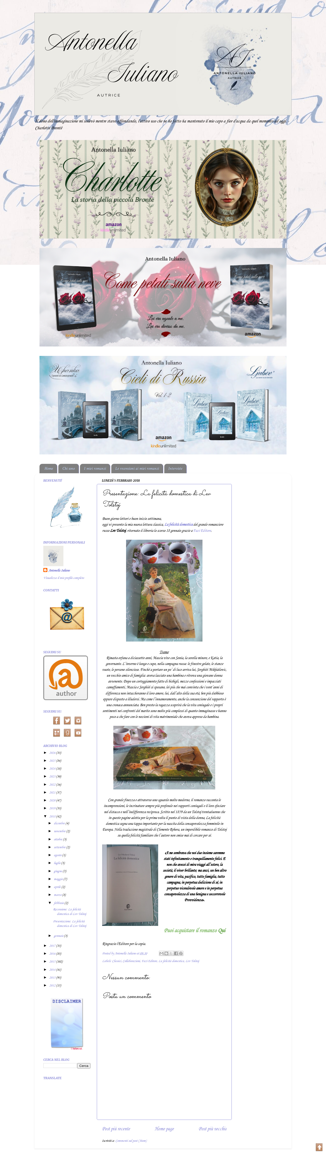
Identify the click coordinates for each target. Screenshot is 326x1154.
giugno (58, 871)
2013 (52, 978)
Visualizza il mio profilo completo (63, 578)
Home (49, 468)
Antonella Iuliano (59, 570)
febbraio (59, 903)
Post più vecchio (212, 1129)
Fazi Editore (202, 531)
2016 (52, 954)
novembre (60, 831)
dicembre (59, 823)
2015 (52, 962)
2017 (52, 946)
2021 (52, 792)
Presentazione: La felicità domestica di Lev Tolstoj (69, 923)
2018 (52, 816)
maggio (58, 879)
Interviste (175, 468)
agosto (58, 855)
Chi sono (68, 468)
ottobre (58, 839)
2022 (52, 785)
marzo (58, 895)
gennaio (59, 936)
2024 (52, 769)
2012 (52, 985)
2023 (52, 776)
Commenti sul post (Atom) (130, 1141)
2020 (52, 800)
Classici (116, 961)
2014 (52, 970)
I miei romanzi (95, 468)
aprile (57, 887)
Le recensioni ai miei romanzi (137, 468)
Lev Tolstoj (192, 961)
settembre (60, 847)
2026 (52, 753)
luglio (57, 863)
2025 (52, 761)
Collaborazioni (131, 961)
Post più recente (116, 1129)
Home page (164, 1129)
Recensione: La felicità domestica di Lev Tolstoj (69, 911)
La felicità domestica (171, 961)
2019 (52, 808)
